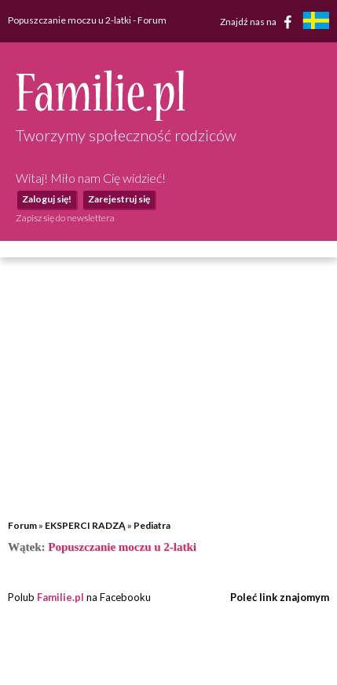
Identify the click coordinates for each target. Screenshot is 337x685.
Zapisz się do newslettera (65, 218)
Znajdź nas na (259, 22)
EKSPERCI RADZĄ (85, 525)
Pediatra (152, 525)
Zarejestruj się (119, 199)
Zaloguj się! (46, 199)
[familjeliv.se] (315, 22)
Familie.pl (60, 597)
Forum (22, 525)
